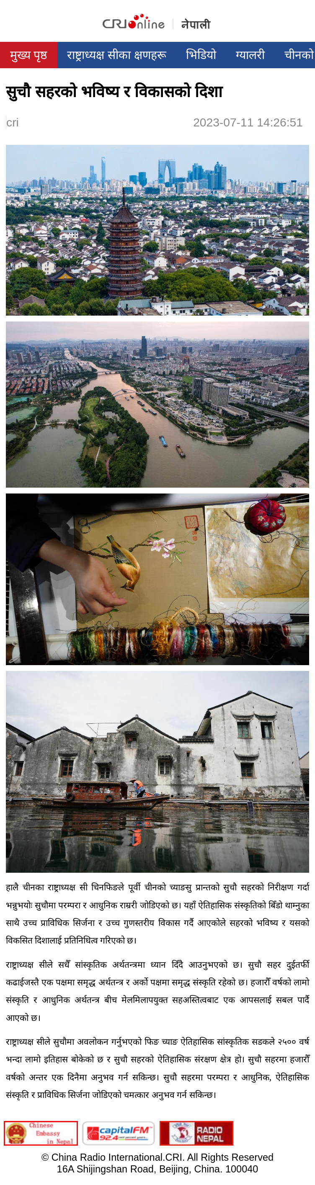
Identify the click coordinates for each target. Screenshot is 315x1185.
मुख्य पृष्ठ (29, 55)
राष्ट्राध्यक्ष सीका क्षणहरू (116, 55)
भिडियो (201, 55)
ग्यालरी (250, 55)
